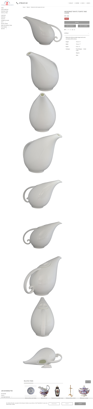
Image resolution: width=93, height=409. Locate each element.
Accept (80, 403)
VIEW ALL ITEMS (4, 12)
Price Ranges (79, 49)
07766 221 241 (21, 3)
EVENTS (2, 395)
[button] (3, 22)
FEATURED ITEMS (4, 11)
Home (24, 7)
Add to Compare (83, 25)
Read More (54, 403)
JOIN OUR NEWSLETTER (7, 391)
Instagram (3, 393)
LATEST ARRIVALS (4, 9)
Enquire (77, 22)
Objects (28, 7)
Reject (67, 403)
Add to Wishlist (70, 25)
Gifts (77, 55)
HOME (2, 7)
